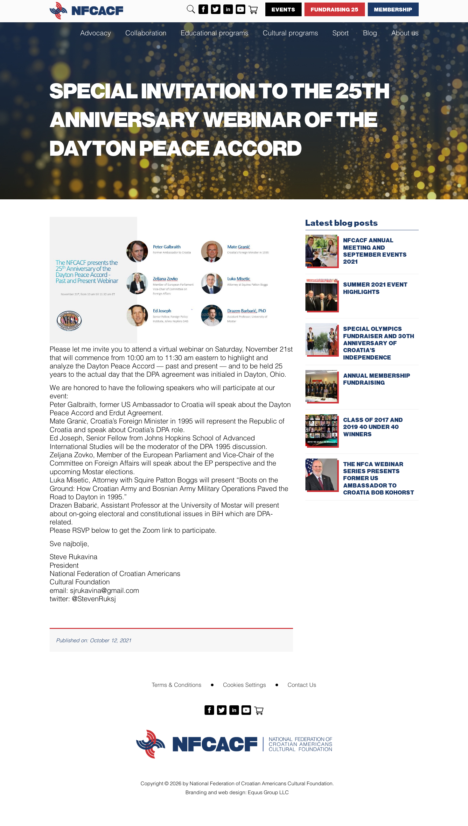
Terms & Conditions (176, 684)
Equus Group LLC (268, 791)
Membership (393, 9)
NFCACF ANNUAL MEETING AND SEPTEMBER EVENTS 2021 (375, 251)
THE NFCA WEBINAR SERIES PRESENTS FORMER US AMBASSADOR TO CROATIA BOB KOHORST (378, 478)
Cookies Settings (244, 684)
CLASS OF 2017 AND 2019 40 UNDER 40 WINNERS (373, 427)
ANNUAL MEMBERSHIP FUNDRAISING (376, 379)
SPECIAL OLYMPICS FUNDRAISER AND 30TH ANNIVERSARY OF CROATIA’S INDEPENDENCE (378, 342)
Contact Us (302, 684)
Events (283, 9)
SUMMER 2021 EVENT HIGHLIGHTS (375, 288)
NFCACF (86, 10)
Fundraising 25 (335, 9)
